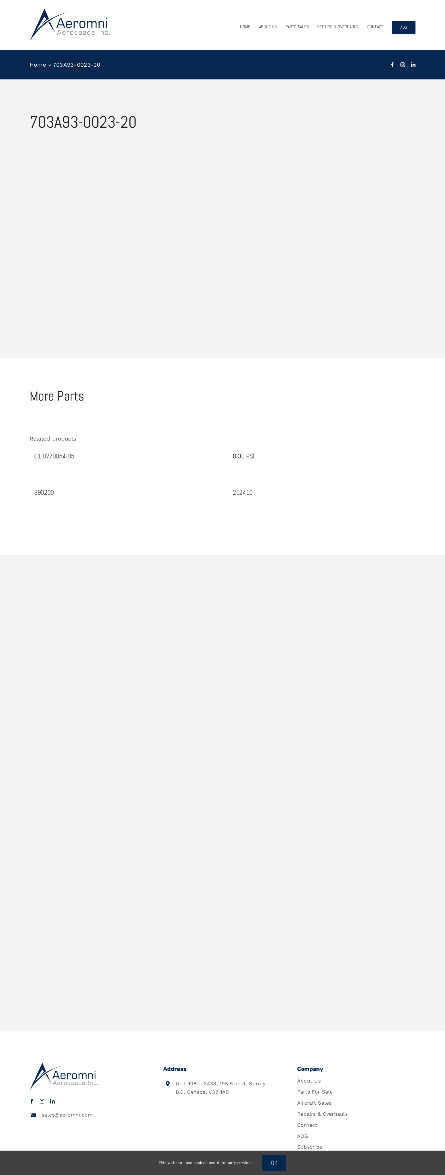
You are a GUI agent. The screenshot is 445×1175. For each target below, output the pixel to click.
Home (38, 64)
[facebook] (392, 64)
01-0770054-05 (54, 456)
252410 (243, 492)
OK (274, 1163)
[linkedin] (413, 64)
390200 (44, 492)
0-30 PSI (243, 456)
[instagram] (402, 64)
